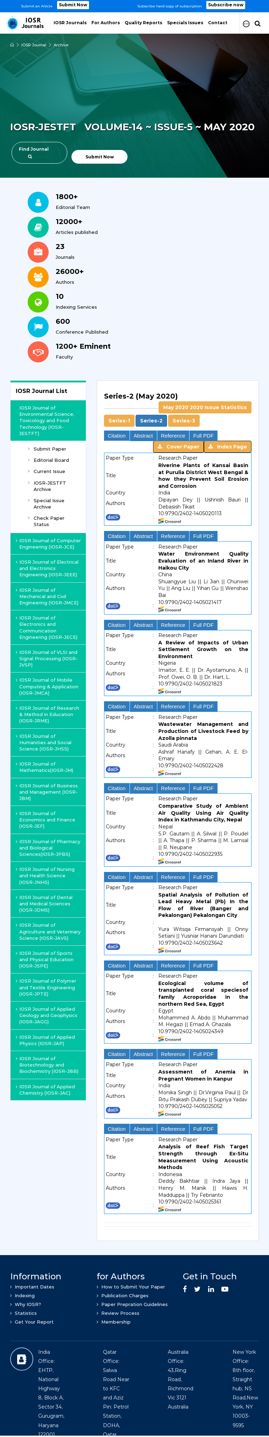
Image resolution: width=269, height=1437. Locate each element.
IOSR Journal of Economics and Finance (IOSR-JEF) (45, 820)
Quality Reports (143, 22)
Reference (173, 436)
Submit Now (73, 5)
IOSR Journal (33, 44)
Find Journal (34, 152)
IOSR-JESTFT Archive (47, 486)
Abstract (143, 436)
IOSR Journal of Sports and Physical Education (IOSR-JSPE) (45, 959)
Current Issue (46, 471)
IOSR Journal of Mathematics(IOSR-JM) (44, 767)
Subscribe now (225, 5)
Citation (117, 436)
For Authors (105, 22)
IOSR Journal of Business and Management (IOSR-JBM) (47, 792)
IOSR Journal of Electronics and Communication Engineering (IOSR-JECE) (46, 627)
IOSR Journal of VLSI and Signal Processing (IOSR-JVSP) (47, 658)
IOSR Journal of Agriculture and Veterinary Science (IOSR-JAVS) (48, 931)
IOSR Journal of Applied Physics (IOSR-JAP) (45, 1040)
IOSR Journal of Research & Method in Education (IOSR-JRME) (47, 714)
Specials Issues (185, 22)
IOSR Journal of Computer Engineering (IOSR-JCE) (48, 544)
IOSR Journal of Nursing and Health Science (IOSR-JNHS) (45, 875)
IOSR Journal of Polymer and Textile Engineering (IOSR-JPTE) (46, 987)
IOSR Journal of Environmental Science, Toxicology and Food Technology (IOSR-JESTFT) (46, 420)
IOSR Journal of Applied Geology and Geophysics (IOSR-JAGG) (46, 1015)
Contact (217, 22)
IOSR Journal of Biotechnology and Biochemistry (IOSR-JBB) (47, 1065)
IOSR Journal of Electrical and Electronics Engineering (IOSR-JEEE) (47, 568)
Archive (61, 44)
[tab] (177, 409)
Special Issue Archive (46, 504)
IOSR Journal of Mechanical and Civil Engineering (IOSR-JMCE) (47, 596)
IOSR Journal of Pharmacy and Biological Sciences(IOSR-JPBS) (48, 848)
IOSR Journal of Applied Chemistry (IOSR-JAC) (45, 1090)
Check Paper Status (46, 521)
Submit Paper (47, 449)
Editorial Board (48, 460)
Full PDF (203, 436)
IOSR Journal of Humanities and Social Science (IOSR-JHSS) (43, 742)
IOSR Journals (70, 22)
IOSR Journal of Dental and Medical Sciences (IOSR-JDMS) (44, 903)
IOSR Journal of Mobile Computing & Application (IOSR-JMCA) (47, 686)
